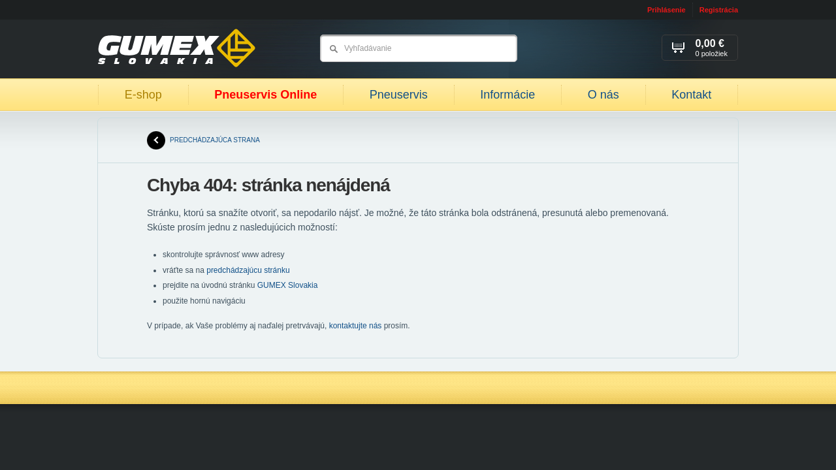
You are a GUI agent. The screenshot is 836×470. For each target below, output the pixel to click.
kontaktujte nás (355, 325)
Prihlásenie (666, 10)
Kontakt (691, 94)
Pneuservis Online (265, 94)
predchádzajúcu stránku (247, 270)
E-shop (143, 94)
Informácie (507, 94)
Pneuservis (399, 94)
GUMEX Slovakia (287, 285)
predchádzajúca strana (203, 140)
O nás (603, 94)
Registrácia (718, 10)
